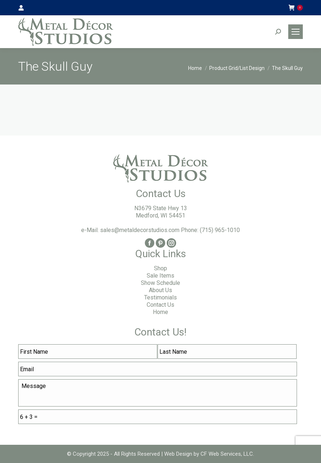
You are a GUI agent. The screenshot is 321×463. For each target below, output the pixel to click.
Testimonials (160, 297)
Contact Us (160, 304)
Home (160, 312)
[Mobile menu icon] (295, 31)
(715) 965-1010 (220, 230)
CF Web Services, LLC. (226, 454)
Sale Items (160, 275)
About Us (160, 290)
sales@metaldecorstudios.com (139, 230)
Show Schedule (160, 282)
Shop (160, 268)
